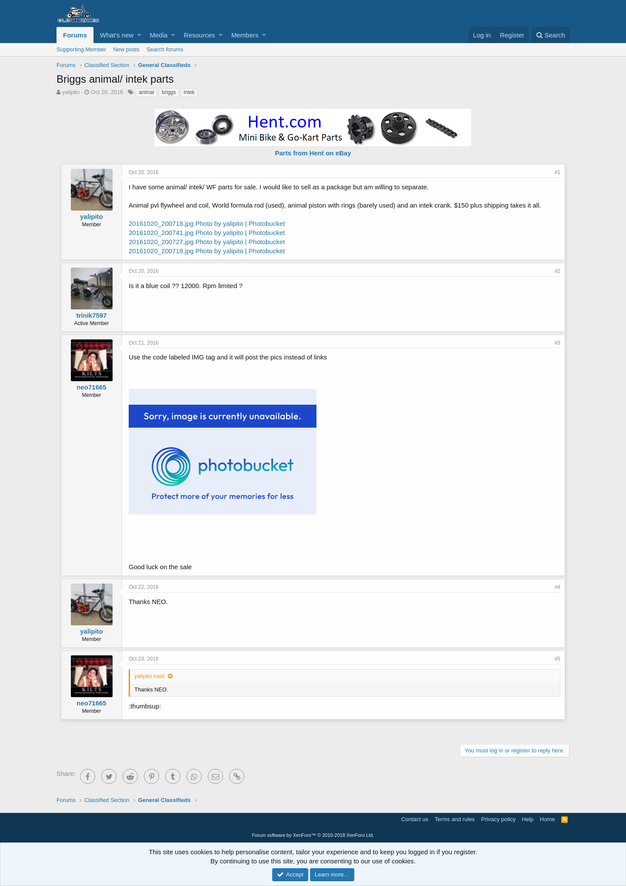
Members (245, 35)
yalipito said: (150, 676)
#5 (557, 659)
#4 (557, 587)
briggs (169, 92)
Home (547, 819)
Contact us (414, 819)
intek (188, 92)
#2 (557, 271)
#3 (557, 343)
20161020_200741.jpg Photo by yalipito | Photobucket (207, 232)
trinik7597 (91, 315)
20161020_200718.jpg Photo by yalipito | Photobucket (207, 223)
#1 (557, 172)
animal (146, 92)
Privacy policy (498, 819)
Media (159, 35)
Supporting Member (81, 49)
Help (528, 819)
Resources (199, 35)
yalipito (71, 92)
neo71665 (91, 387)
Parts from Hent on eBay (313, 153)
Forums (75, 35)
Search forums (165, 49)
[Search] (550, 35)
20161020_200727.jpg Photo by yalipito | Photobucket (207, 241)
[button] (139, 35)
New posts (126, 49)
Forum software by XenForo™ (313, 835)
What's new (116, 35)
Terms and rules (455, 819)
